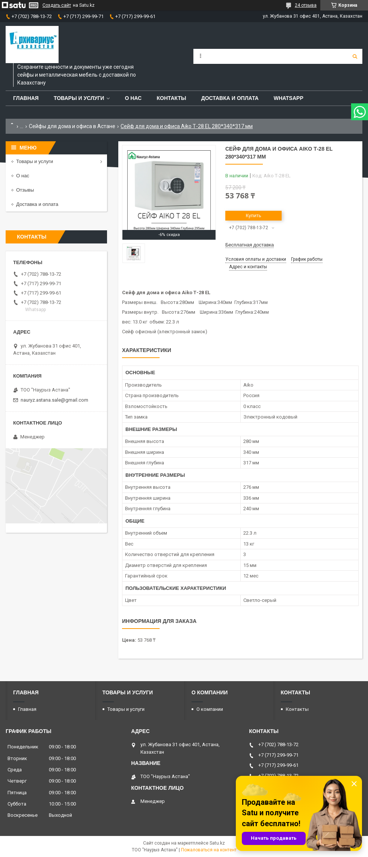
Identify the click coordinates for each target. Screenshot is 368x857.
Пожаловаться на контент (209, 849)
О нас (133, 98)
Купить (253, 215)
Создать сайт (56, 5)
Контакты (171, 98)
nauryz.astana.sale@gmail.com (54, 400)
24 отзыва (306, 5)
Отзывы (25, 190)
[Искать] (354, 56)
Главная (26, 98)
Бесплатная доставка (249, 245)
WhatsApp (288, 98)
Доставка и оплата (230, 98)
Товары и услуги (79, 98)
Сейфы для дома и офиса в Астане (72, 126)
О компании (209, 709)
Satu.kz (217, 843)
